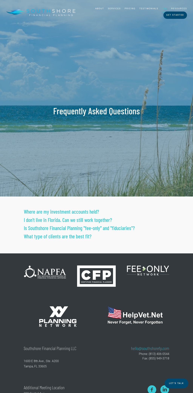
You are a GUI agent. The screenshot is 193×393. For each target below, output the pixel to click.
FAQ (164, 9)
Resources (179, 9)
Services (114, 9)
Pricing (130, 9)
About (99, 9)
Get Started (175, 15)
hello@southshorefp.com (150, 348)
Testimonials (148, 9)
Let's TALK (176, 383)
